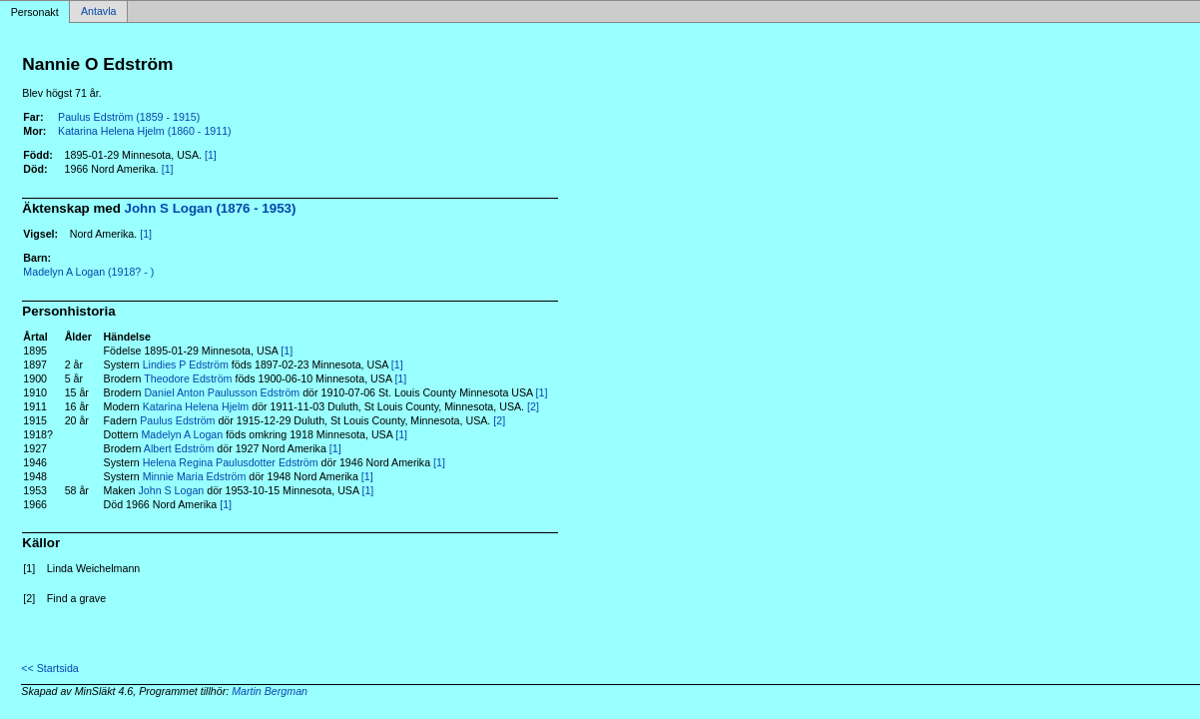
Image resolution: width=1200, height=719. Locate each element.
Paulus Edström (177, 420)
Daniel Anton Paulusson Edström (222, 392)
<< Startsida (49, 668)
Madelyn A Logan (182, 434)
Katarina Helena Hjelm (196, 406)
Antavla (99, 12)
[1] (211, 155)
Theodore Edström (188, 378)
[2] (533, 406)
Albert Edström (179, 448)
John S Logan (171, 490)
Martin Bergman (269, 691)
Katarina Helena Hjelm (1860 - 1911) (145, 131)
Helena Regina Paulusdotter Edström (230, 462)
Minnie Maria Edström (195, 476)
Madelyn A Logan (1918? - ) (88, 272)
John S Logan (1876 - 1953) (211, 208)
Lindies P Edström (186, 364)
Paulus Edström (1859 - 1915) (129, 117)
